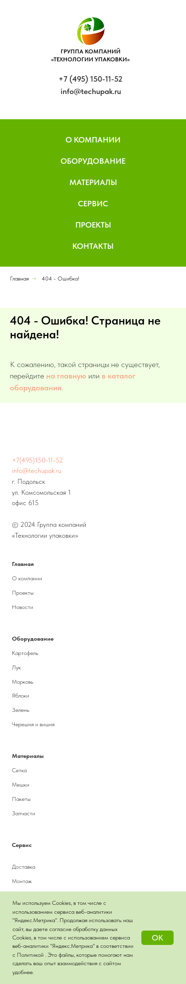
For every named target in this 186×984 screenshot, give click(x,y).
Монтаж (22, 881)
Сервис (93, 203)
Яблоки (20, 695)
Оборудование (93, 161)
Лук (16, 667)
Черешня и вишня (33, 724)
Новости (22, 607)
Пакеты (21, 799)
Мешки (20, 784)
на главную (66, 375)
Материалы (93, 182)
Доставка (23, 866)
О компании (27, 578)
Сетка (19, 770)
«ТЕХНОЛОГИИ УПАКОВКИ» (90, 59)
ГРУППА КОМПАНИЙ (91, 51)
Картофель (25, 653)
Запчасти (23, 813)
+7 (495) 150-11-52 (91, 79)
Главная (19, 278)
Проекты (93, 225)
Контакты (93, 246)
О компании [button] (93, 139)
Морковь (22, 681)
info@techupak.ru (91, 91)
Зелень (20, 709)
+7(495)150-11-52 (37, 460)
